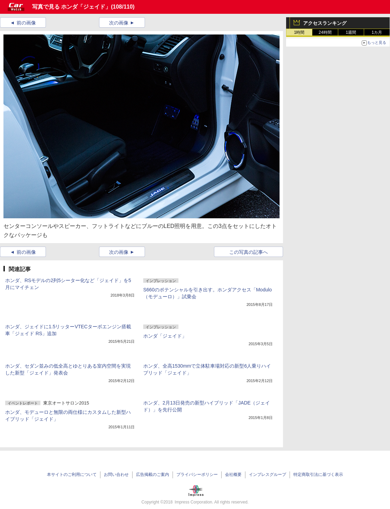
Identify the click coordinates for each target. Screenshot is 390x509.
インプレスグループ (267, 474)
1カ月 (377, 32)
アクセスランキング (325, 23)
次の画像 (118, 23)
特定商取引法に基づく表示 (318, 474)
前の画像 (26, 23)
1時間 (299, 32)
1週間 (351, 32)
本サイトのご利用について (72, 474)
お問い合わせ (116, 474)
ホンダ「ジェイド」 (165, 336)
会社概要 (233, 474)
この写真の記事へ (248, 252)
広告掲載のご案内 (152, 474)
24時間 (325, 32)
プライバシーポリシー (197, 474)
